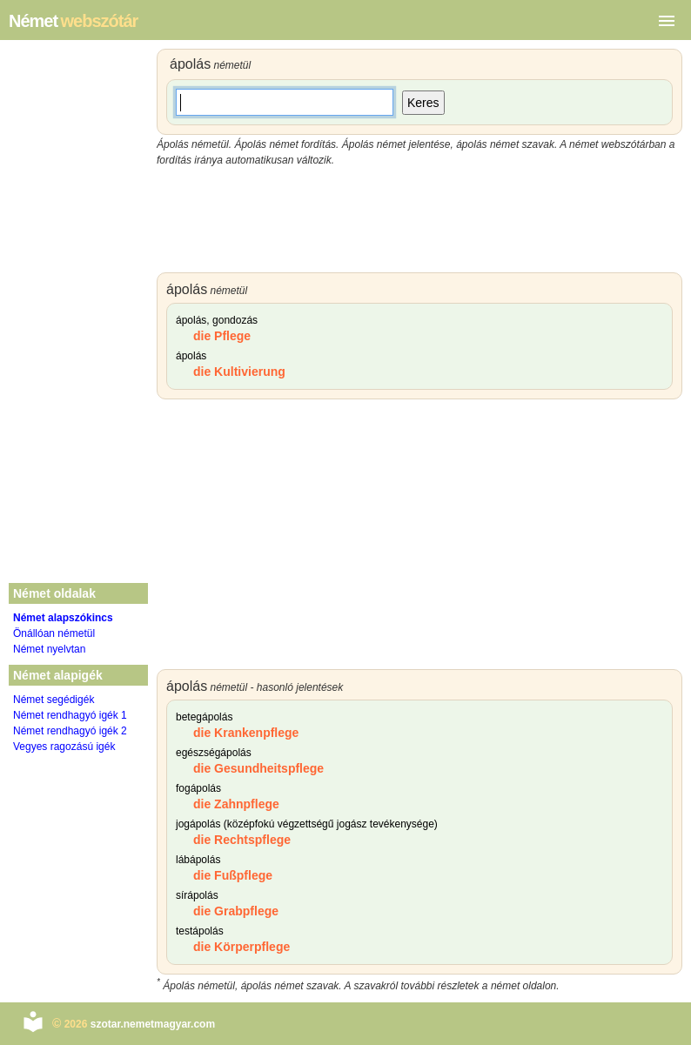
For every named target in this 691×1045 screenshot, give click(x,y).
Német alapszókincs (63, 618)
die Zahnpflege (236, 804)
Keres (423, 103)
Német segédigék (53, 699)
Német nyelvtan (49, 649)
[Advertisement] (419, 220)
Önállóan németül (54, 633)
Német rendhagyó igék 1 (70, 715)
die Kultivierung (239, 371)
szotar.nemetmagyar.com (153, 1024)
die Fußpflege (232, 875)
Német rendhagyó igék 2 (70, 731)
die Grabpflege (235, 911)
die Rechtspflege (242, 840)
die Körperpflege (241, 947)
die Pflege (222, 336)
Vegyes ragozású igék (64, 746)
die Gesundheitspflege (258, 768)
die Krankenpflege (246, 733)
